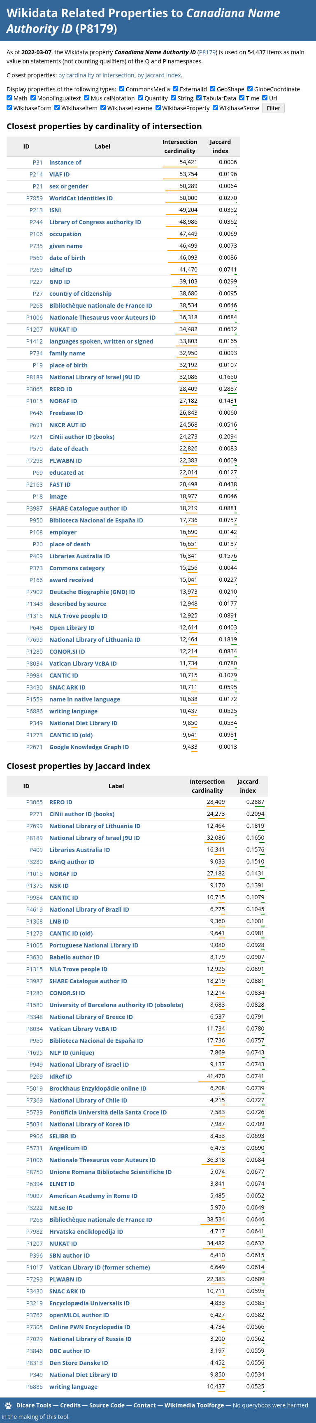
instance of (65, 162)
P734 (36, 353)
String (185, 98)
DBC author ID (69, 1351)
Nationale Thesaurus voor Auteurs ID (102, 317)
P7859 (34, 198)
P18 (38, 496)
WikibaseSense (239, 108)
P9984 (34, 675)
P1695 (34, 1052)
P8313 (34, 1363)
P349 (36, 723)
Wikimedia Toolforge (194, 1405)
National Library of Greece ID (91, 1017)
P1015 (34, 401)
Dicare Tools (33, 1405)
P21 (38, 186)
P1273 (34, 735)
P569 (36, 258)
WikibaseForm (33, 108)
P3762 (34, 1315)
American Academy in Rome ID (93, 1196)
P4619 (34, 909)
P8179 (207, 52)
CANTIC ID (63, 675)
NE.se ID (61, 1208)
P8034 (34, 663)
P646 (36, 413)
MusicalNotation (113, 98)
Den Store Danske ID (78, 1363)
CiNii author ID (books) (81, 437)
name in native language (84, 699)
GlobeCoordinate (277, 89)
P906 (36, 1136)
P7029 (34, 1339)
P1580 (34, 1005)
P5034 (34, 1124)
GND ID (59, 282)
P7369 (34, 1100)
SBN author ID (69, 1255)
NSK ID (59, 885)
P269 (36, 270)
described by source (78, 604)
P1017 (34, 1267)
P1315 (34, 616)
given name (66, 246)
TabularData (219, 98)
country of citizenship (80, 293)
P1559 (34, 699)
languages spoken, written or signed (101, 341)
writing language (73, 711)
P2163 (34, 484)
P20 (38, 544)
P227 (36, 282)
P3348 (34, 1017)
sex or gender (68, 186)
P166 (36, 580)
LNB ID (59, 921)
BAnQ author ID (72, 862)
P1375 (34, 885)
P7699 (34, 639)
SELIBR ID (62, 1136)
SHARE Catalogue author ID (88, 508)
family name (67, 353)
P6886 (34, 711)
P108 (36, 532)
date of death (68, 449)
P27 (38, 293)
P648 (36, 627)
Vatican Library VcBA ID (83, 663)
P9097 (34, 1196)
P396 (36, 1255)
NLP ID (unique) (71, 1052)
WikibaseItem (79, 108)
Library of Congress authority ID (95, 222)
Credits (70, 1405)
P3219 (34, 1303)
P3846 (34, 1351)
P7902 (34, 592)
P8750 (34, 1172)
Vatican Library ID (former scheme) (99, 1267)
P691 (36, 425)
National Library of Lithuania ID (95, 639)
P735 (36, 246)
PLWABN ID (65, 460)
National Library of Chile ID (88, 1100)
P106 (36, 234)
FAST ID (60, 484)
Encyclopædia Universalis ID (89, 1303)
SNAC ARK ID (67, 687)
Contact (144, 1405)
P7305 (34, 1327)
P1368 (34, 921)
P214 (36, 174)
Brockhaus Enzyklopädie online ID (97, 1088)
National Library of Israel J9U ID (94, 377)
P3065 (34, 389)
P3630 (34, 957)
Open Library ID (72, 627)
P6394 (34, 1184)
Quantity (155, 98)
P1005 (34, 945)
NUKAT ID (63, 329)
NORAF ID (63, 401)
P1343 (34, 604)
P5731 (34, 1148)
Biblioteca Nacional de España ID (96, 520)
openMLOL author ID (79, 1315)
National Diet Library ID (83, 723)
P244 (36, 222)
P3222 (34, 1208)
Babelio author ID (74, 957)
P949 (36, 1064)
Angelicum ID (68, 1148)
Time (252, 98)
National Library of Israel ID (89, 1064)
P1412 (34, 341)
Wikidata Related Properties (87, 13)
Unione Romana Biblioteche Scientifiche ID (110, 1172)
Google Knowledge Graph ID (89, 747)
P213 (36, 210)
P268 (36, 305)
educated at (66, 472)
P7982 (34, 1231)
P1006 (34, 317)
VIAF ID (59, 174)
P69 (38, 472)
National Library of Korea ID (89, 1124)
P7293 (34, 460)
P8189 (34, 377)
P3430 (34, 687)
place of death (69, 544)
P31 (38, 162)
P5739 (34, 1112)
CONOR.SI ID (67, 651)
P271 (36, 437)
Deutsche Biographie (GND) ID (92, 592)
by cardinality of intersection (96, 75)
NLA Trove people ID (78, 616)
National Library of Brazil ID (89, 909)
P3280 (34, 862)
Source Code (107, 1405)
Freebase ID (66, 413)
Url (273, 98)
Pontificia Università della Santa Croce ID (108, 1112)
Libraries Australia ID (79, 556)
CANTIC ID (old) (71, 735)
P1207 (34, 329)
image (58, 496)
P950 (36, 520)
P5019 (34, 1088)
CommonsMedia (148, 89)
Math (21, 98)
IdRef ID (60, 270)
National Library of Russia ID (90, 1339)
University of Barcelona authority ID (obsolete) (116, 1005)
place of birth (68, 365)
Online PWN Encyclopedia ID (89, 1327)
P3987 (34, 508)
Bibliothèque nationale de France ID (100, 305)
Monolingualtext (59, 98)
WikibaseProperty (185, 108)
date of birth (67, 258)
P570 (36, 449)
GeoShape (230, 89)
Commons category (77, 568)
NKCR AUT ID (67, 425)
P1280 (34, 651)
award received (71, 580)
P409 (36, 556)
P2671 (34, 747)
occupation (65, 234)
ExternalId (193, 89)
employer (63, 532)
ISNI (55, 210)
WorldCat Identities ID (81, 198)
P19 (38, 365)
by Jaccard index (159, 75)
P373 (36, 568)
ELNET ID (62, 1184)
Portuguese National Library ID (94, 945)
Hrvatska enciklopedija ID (86, 1231)
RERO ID (60, 389)
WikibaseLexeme (129, 108)
